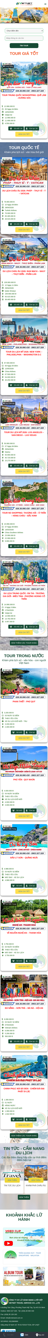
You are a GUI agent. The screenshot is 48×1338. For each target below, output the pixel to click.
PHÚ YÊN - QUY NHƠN (24, 780)
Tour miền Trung (9, 751)
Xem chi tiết (24, 134)
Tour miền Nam (9, 1060)
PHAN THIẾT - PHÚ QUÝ (24, 702)
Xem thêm (12, 1180)
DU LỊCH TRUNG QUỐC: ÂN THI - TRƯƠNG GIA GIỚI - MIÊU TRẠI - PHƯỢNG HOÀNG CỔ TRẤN (24, 596)
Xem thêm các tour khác (24, 643)
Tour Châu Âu (8, 162)
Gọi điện (8, 1335)
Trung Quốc (8, 66)
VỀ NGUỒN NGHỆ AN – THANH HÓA (24, 933)
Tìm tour (24, 46)
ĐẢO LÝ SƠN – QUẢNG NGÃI (24, 858)
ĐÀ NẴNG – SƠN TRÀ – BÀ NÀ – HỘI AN (24, 1008)
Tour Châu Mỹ (8, 323)
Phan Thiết (7, 673)
